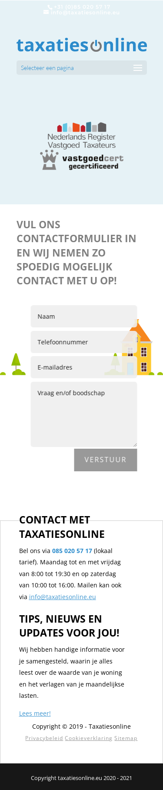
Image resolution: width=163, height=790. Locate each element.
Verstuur (108, 459)
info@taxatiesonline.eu (62, 597)
